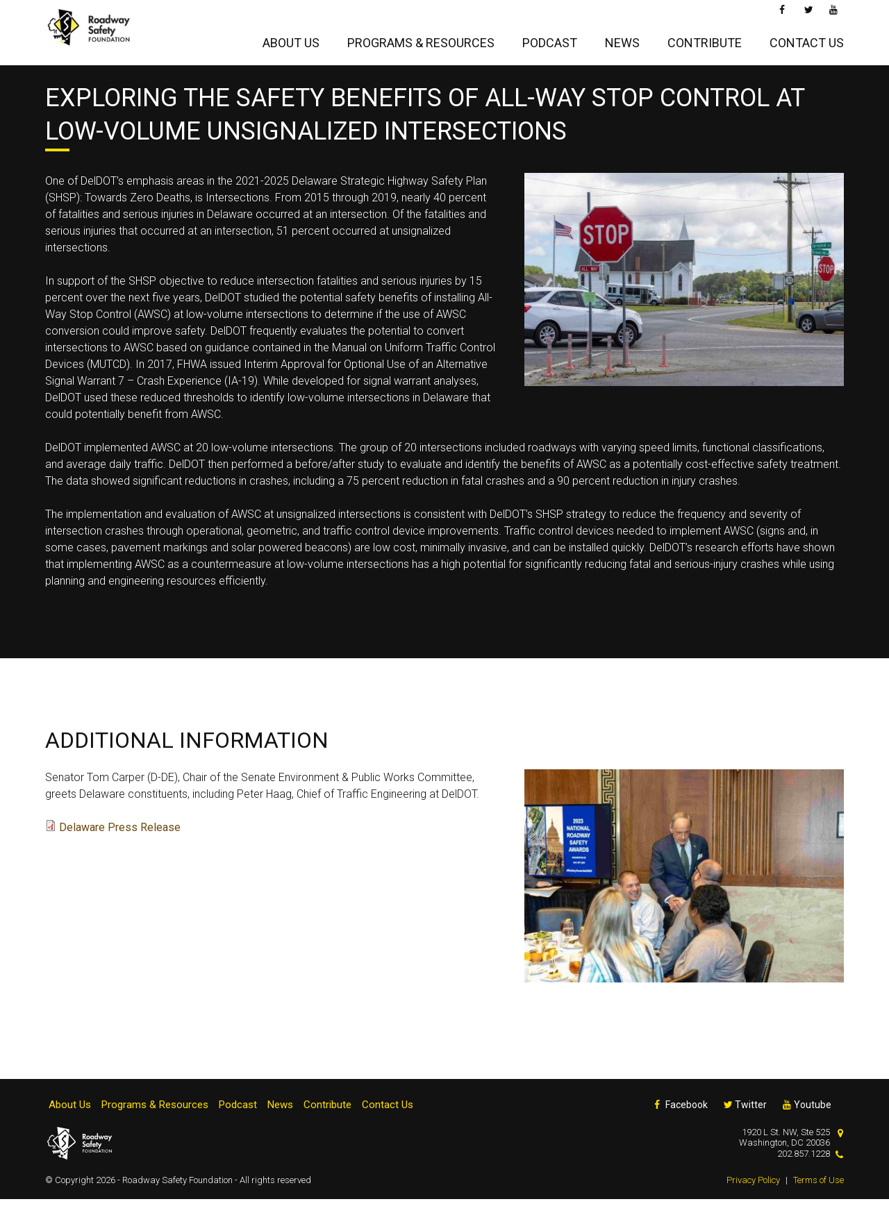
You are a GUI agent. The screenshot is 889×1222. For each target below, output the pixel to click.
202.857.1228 (803, 1176)
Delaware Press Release (120, 850)
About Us (291, 39)
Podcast (549, 39)
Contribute (704, 39)
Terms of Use (818, 1203)
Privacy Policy (753, 1203)
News (622, 39)
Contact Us (807, 39)
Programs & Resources (421, 39)
